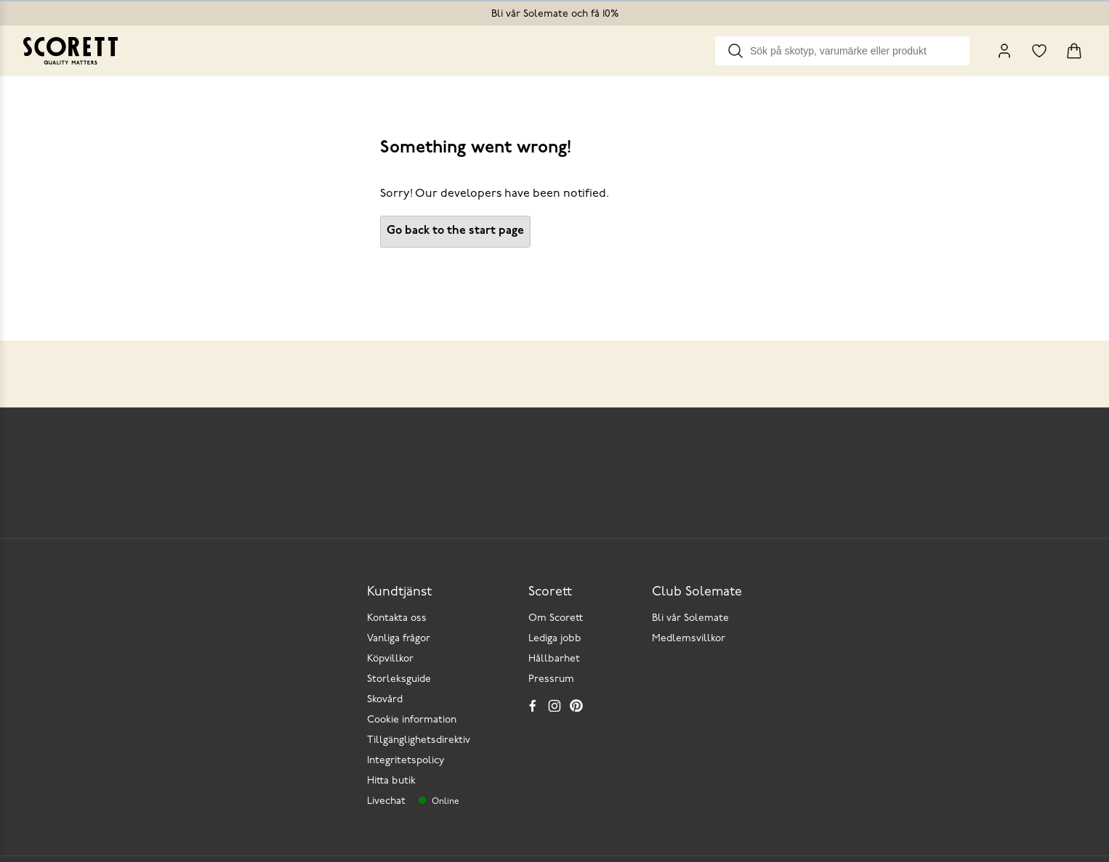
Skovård (385, 699)
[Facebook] (533, 705)
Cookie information (411, 720)
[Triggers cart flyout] (1074, 50)
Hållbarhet (554, 659)
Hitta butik (391, 781)
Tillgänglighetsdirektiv (418, 740)
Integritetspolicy (406, 760)
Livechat (386, 801)
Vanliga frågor (398, 638)
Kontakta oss (397, 618)
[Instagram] (554, 705)
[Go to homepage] (70, 51)
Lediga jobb (554, 638)
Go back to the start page (455, 231)
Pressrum (551, 679)
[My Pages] (1004, 50)
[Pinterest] (576, 705)
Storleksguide (399, 679)
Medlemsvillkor (688, 638)
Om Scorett (555, 618)
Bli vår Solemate (690, 618)
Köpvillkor (390, 659)
